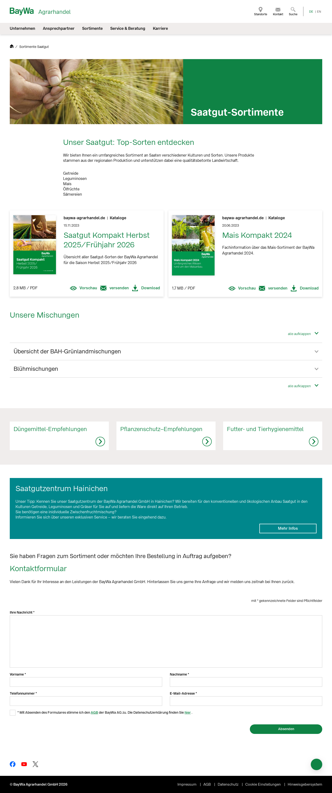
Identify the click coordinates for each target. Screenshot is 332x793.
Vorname (17, 674)
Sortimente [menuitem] (92, 28)
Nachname (179, 674)
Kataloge (118, 218)
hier (188, 713)
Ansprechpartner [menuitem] (59, 28)
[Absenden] (286, 729)
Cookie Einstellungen (263, 784)
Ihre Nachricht (21, 612)
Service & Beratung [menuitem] (127, 28)
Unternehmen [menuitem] (22, 28)
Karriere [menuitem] (160, 28)
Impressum (187, 784)
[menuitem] (260, 11)
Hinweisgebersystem (305, 784)
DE (311, 11)
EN (319, 11)
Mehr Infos (288, 528)
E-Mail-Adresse (183, 693)
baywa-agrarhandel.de (85, 218)
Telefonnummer (22, 693)
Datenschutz (228, 784)
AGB (94, 713)
